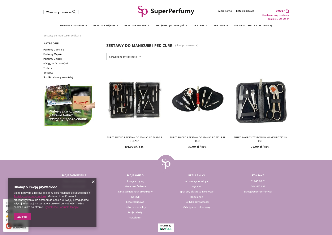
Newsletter (135, 218)
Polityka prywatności (197, 202)
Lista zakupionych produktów (135, 192)
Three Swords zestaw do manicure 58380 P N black (134, 139)
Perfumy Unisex (135, 25)
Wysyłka (197, 186)
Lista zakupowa (245, 11)
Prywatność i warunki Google (61, 207)
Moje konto (225, 11)
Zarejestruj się (135, 181)
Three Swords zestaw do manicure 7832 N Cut (260, 139)
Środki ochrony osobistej (253, 25)
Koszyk (135, 197)
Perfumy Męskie (104, 25)
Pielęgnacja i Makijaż (169, 25)
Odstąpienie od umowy (196, 207)
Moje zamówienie (74, 175)
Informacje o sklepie (197, 181)
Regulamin (196, 197)
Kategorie (51, 43)
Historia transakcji (135, 207)
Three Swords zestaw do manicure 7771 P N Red (197, 139)
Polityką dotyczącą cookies (30, 196)
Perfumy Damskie (72, 25)
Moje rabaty (135, 212)
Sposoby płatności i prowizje (197, 192)
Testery (198, 25)
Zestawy (219, 25)
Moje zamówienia (135, 186)
